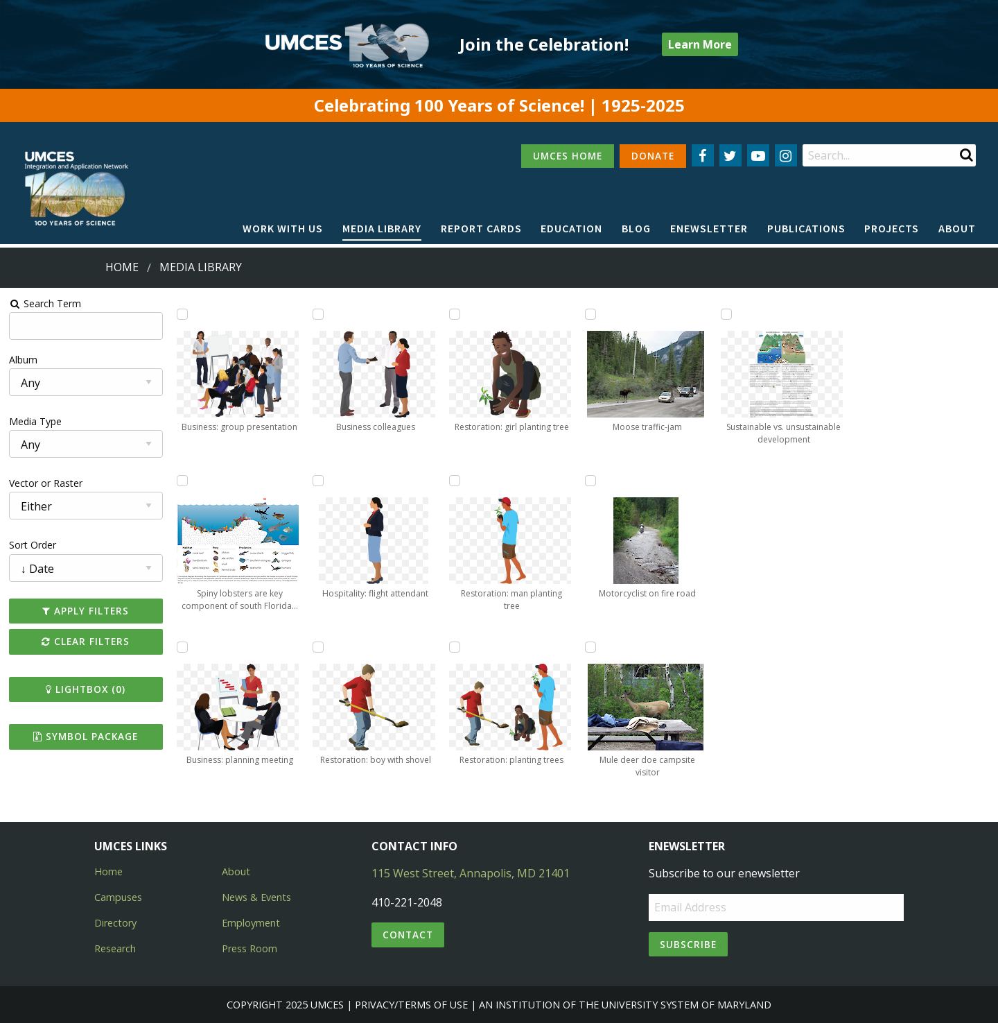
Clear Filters (86, 641)
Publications (806, 228)
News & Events (256, 897)
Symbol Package (85, 736)
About (957, 228)
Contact (408, 934)
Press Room (249, 948)
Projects (891, 228)
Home (122, 267)
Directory (115, 922)
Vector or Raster (45, 483)
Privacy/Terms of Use (411, 1004)
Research (115, 948)
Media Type (35, 421)
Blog (636, 228)
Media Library (381, 228)
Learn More (700, 44)
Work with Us (283, 228)
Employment (251, 922)
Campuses (118, 897)
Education (571, 228)
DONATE (652, 155)
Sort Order (32, 544)
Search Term (45, 303)
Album (23, 359)
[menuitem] (283, 229)
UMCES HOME (567, 155)
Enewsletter (709, 228)
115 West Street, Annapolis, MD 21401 (470, 873)
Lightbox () (85, 689)
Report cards (481, 228)
